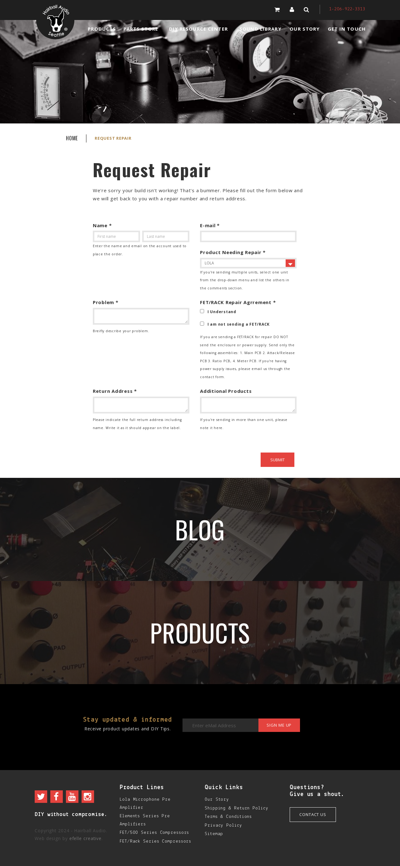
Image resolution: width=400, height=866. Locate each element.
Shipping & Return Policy (236, 808)
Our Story (305, 29)
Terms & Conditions (228, 816)
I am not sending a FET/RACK (239, 324)
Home (72, 138)
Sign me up (278, 725)
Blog (200, 529)
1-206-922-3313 (347, 9)
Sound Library (260, 29)
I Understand (222, 311)
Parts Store (140, 29)
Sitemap (214, 834)
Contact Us (312, 814)
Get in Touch (347, 29)
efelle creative (85, 838)
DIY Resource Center (198, 29)
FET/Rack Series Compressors (155, 841)
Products (102, 29)
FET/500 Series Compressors (154, 832)
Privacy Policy (223, 825)
